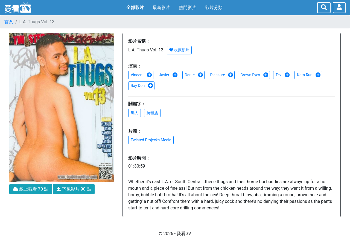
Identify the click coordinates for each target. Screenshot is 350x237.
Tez (283, 75)
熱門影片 (187, 7)
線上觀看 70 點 (30, 189)
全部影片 (135, 7)
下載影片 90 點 (74, 189)
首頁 (8, 21)
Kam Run (309, 75)
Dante (194, 75)
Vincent (141, 75)
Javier (168, 75)
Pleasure (222, 75)
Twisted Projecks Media (151, 140)
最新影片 (161, 7)
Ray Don (142, 85)
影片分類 (214, 7)
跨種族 (152, 113)
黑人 (134, 113)
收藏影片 (179, 50)
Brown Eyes (254, 75)
